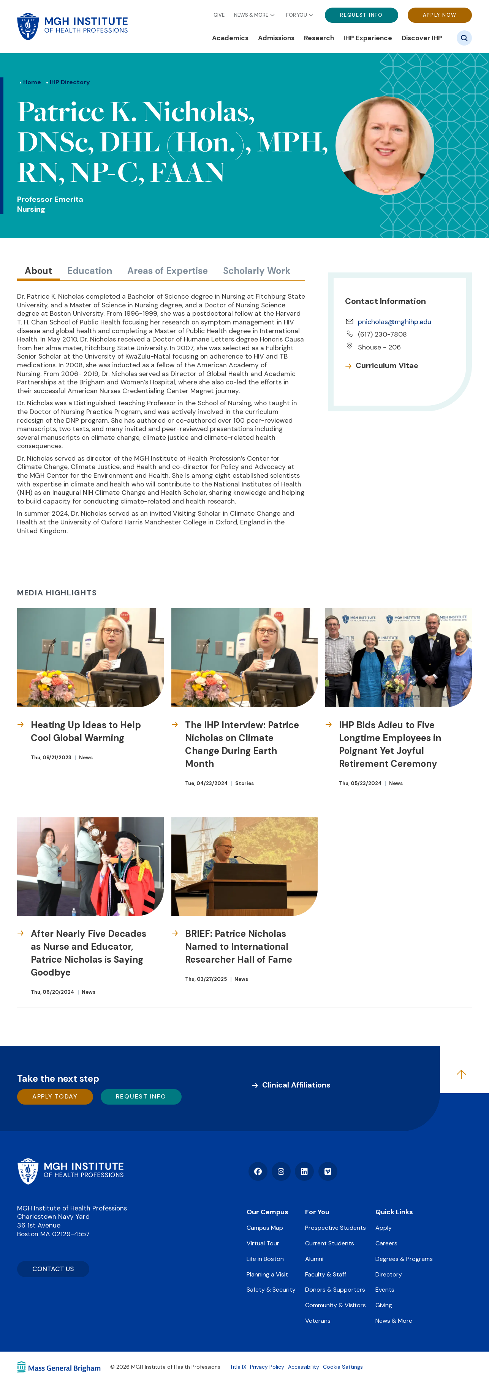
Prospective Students (335, 1228)
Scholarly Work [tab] (257, 271)
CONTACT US (53, 1269)
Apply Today (55, 1096)
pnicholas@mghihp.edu (394, 321)
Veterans (318, 1321)
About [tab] (38, 271)
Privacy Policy (267, 1366)
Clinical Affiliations (296, 1085)
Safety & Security (271, 1290)
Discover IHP (422, 38)
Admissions (276, 38)
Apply (383, 1228)
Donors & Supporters (335, 1290)
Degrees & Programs (404, 1259)
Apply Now (440, 15)
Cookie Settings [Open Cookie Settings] (343, 1366)
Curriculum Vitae (387, 365)
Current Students (329, 1243)
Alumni (314, 1259)
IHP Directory (70, 82)
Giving (383, 1305)
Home (32, 82)
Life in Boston (265, 1259)
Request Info (361, 15)
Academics (230, 38)
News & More (251, 15)
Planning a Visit (267, 1274)
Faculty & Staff (325, 1274)
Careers (386, 1243)
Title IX (238, 1366)
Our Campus (267, 1212)
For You (296, 15)
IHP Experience (367, 38)
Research (319, 38)
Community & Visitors (335, 1305)
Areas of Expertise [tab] (167, 271)
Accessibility (303, 1366)
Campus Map (265, 1228)
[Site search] (464, 38)
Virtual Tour (263, 1243)
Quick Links (394, 1212)
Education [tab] (89, 271)
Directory (388, 1274)
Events (384, 1290)
